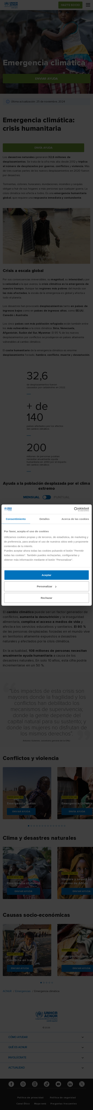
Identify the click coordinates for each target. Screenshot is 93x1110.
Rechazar (46, 597)
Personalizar (46, 586)
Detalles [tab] (44, 518)
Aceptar (46, 574)
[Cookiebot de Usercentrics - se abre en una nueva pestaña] (74, 509)
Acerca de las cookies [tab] (75, 518)
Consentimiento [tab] (16, 518)
